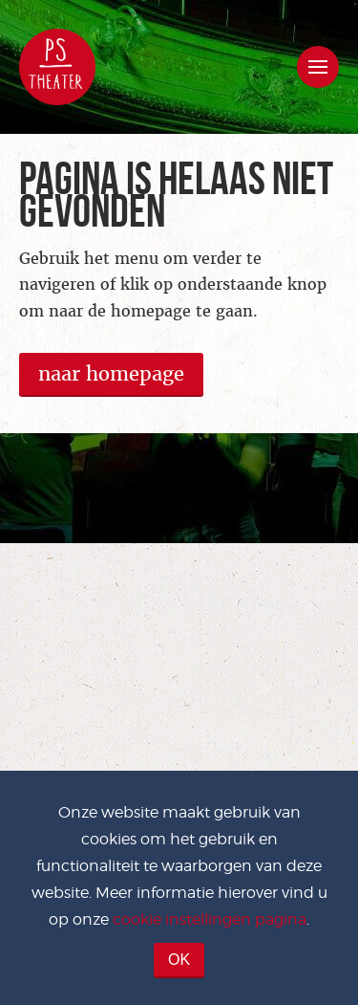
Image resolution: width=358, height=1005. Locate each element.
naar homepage (111, 373)
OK (179, 959)
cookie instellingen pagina (209, 919)
